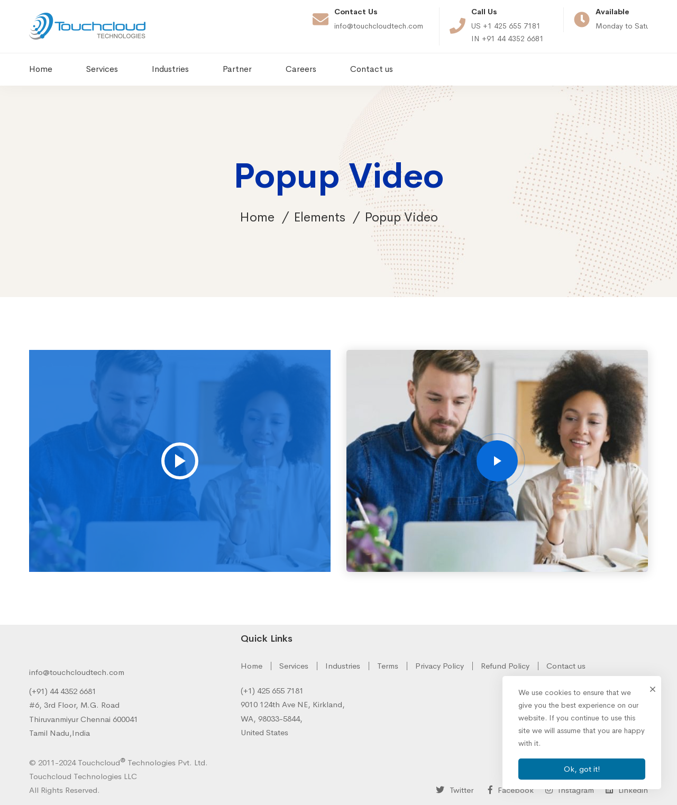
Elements (319, 217)
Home (257, 217)
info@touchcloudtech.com (76, 672)
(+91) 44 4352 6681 (62, 691)
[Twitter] (455, 790)
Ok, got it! (582, 769)
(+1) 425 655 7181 (272, 691)
